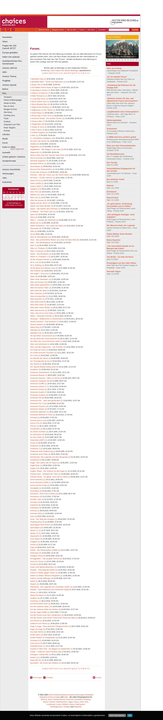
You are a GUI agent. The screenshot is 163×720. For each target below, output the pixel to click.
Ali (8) (32, 234)
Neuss (71, 704)
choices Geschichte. (11, 169)
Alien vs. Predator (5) (39, 248)
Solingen (66, 707)
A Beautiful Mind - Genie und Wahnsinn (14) (48, 82)
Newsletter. (7, 37)
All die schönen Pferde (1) (41, 259)
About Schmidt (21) (38, 158)
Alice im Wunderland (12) (40, 237)
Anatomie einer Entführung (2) (42, 451)
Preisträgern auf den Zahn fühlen (121, 263)
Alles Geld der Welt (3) (39, 290)
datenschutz (74, 695)
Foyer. (6, 118)
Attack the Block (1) (38, 595)
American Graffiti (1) (38, 384)
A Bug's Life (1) (36, 85)
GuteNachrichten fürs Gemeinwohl (12, 62)
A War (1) (34, 135)
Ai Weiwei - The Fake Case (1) (43, 211)
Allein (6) (34, 276)
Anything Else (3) (37, 522)
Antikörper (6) (36, 508)
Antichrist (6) (35, 505)
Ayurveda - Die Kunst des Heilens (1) (45, 663)
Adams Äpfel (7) (37, 186)
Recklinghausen (56, 707)
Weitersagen (37, 677)
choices (51, 697)
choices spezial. (9, 85)
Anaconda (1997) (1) (38, 440)
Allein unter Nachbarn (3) (40, 279)
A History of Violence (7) (40, 93)
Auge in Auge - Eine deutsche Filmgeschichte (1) (50, 626)
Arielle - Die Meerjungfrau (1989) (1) (45, 550)
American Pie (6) (37, 398)
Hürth (82, 702)
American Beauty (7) (38, 375)
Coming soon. (9, 115)
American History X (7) (39, 386)
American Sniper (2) (38, 409)
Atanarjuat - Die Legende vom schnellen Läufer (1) (51, 587)
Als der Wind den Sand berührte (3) (45, 338)
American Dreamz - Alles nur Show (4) (46, 378)
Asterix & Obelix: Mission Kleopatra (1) (46, 575)
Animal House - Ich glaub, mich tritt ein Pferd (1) (50, 477)
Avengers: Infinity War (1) (40, 654)
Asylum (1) (34, 584)
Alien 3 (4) (34, 245)
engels (57, 697)
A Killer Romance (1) (38, 96)
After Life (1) (35, 197)
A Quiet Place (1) (37, 113)
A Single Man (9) (37, 124)
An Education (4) (37, 434)
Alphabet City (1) (37, 333)
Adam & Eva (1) (36, 180)
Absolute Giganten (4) (39, 161)
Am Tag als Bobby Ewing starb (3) (44, 367)
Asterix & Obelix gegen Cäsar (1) (44, 573)
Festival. (7, 121)
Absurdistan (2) (36, 166)
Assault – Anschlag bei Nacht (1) (43, 570)
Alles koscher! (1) (37, 299)
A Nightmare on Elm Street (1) (42, 110)
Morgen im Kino (58, 30)
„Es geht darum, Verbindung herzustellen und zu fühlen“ (119, 205)
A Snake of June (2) (38, 127)
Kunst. (5, 143)
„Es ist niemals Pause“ (117, 77)
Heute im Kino (43, 30)
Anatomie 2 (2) (36, 449)
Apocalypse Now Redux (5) (41, 525)
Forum (81, 30)
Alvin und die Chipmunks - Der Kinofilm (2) (48, 347)
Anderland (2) (36, 460)
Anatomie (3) (35, 446)
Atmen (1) (34, 592)
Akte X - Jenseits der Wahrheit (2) (44, 220)
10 (20, 196)
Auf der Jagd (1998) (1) (40, 612)
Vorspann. (8, 97)
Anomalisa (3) (36, 491)
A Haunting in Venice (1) (40, 90)
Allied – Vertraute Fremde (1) (42, 316)
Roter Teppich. (10, 128)
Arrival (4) (34, 564)
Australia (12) (35, 640)
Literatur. (6, 134)
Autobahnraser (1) (37, 646)
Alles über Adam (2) (38, 305)
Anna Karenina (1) (37, 479)
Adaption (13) (35, 189)
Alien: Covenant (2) (38, 251)
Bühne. (5, 89)
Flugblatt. (6, 81)
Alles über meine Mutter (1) (41, 307)
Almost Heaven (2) (38, 324)
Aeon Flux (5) (35, 192)
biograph (43, 697)
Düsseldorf (78, 699)
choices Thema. (9, 76)
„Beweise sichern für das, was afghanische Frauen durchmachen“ (122, 99)
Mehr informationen (117, 715)
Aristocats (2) (35, 553)
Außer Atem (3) (36, 635)
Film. (4, 93)
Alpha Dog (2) (36, 327)
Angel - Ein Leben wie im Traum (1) (45, 463)
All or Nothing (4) (37, 265)
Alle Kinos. (8, 112)
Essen (45, 702)
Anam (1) (34, 443)
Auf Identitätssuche (115, 154)
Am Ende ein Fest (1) (39, 350)
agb (81, 695)
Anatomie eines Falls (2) (40, 454)
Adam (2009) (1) (37, 183)
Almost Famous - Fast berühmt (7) (44, 322)
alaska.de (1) (35, 223)
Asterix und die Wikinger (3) (41, 578)
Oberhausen (80, 704)
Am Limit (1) (35, 355)
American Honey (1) (38, 389)
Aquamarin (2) (36, 536)
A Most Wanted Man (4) (40, 104)
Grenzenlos (112, 129)
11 (23, 196)
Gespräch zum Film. (12, 124)
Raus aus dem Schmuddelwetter (121, 146)
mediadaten (89, 695)
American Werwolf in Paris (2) (42, 415)
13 (7, 199)
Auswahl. (6, 152)
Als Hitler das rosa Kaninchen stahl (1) (46, 341)
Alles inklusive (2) (37, 293)
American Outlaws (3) (39, 395)
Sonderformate (9, 161)
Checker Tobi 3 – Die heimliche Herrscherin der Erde (123, 57)
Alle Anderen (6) (37, 271)
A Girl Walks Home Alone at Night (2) (45, 87)
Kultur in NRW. (9, 147)
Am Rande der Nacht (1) (40, 358)
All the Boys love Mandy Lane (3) (44, 268)
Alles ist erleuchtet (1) (39, 296)
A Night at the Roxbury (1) (41, 107)
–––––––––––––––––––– (13, 165)
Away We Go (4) (37, 660)
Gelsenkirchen (61, 702)
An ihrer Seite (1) (37, 437)
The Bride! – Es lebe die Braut (120, 257)
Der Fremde (112, 162)
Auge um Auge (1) (37, 629)
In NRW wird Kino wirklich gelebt (121, 137)
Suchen (135, 30)
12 (4, 199)
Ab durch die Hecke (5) (39, 141)
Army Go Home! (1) (38, 561)
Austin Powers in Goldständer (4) (44, 637)
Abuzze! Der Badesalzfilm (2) (42, 169)
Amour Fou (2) (36, 423)
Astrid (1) (34, 581)
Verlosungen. (8, 173)
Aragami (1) (35, 542)
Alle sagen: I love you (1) (40, 273)
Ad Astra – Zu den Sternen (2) (42, 178)
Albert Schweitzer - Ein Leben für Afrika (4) (48, 226)
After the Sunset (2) (38, 200)
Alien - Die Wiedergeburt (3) (41, 242)
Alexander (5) (35, 228)
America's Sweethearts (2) (41, 372)
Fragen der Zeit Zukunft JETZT (15, 46)
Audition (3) (35, 598)
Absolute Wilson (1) (38, 163)
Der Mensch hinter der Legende (121, 225)
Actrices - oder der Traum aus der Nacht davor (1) (51, 175)
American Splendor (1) (39, 412)
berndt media (54, 695)
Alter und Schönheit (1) (39, 344)
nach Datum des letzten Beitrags (64, 70)
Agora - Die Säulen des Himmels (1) (45, 209)
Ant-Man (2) (35, 502)
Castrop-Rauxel (59, 699)
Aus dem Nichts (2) (38, 632)
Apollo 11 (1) (35, 530)
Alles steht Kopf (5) (38, 302)
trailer (66, 697)
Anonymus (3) (36, 496)
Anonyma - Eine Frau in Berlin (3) (44, 494)
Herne (76, 702)
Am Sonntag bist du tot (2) (41, 361)
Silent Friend (112, 198)
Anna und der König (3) (40, 485)
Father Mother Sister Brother (119, 234)
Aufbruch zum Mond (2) (40, 623)
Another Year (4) (37, 499)
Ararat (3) (34, 544)
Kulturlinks (7, 182)
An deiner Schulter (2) (39, 432)
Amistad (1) (35, 417)
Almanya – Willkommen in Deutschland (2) (48, 319)
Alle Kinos (91, 30)
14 (10, 199)
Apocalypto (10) (36, 527)
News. (5, 41)
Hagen (70, 702)
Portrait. (7, 131)
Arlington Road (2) (37, 556)
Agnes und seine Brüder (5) (41, 206)
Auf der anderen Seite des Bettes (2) (45, 609)
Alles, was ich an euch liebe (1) (43, 313)
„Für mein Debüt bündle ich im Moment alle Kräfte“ (120, 247)
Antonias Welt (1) (37, 513)
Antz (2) (33, 516)
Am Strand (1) (36, 364)
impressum (64, 695)
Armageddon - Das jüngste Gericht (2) (46, 559)
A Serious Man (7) (37, 121)
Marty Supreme (113, 240)
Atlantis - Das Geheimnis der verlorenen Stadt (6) (50, 589)
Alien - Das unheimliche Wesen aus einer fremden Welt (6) (54, 240)
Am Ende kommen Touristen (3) (43, 353)
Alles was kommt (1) (38, 310)
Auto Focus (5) (36, 643)
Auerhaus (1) (35, 601)
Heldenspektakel (114, 120)
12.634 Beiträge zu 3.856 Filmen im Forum (13, 204)
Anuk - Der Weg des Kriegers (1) (43, 519)
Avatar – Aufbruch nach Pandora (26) (45, 652)
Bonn (50, 699)
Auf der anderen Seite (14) (41, 606)
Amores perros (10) (38, 420)
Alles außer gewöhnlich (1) (41, 285)
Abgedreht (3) (36, 147)
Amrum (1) (34, 426)
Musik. (5, 139)
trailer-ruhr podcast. (11, 57)
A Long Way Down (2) (39, 99)
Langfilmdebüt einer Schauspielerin (123, 112)
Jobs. (4, 178)
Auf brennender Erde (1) (40, 604)
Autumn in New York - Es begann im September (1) (51, 649)
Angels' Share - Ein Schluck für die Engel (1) (48, 471)
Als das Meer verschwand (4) (42, 336)
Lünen (58, 704)
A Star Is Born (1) (37, 130)
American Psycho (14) (39, 406)
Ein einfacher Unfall (115, 179)
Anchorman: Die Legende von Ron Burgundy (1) (50, 457)
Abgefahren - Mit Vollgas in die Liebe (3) (47, 149)
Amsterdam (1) (36, 429)
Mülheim (65, 704)
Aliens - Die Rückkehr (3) (40, 254)
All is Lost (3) (35, 262)
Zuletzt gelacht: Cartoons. (14, 157)
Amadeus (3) (35, 369)
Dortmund (69, 699)
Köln (86, 702)
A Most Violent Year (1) (39, 101)
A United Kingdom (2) (39, 132)
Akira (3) (33, 217)
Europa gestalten (10, 52)
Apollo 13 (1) (35, 533)
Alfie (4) (33, 231)
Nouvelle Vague (114, 271)
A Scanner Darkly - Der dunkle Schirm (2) (47, 118)
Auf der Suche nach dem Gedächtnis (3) (47, 615)
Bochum (44, 699)
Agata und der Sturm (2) (40, 203)
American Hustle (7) (38, 392)
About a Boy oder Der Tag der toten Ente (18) (49, 155)
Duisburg (87, 699)
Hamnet (110, 185)
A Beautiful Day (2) (38, 79)
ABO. (4, 72)
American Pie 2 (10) (38, 403)
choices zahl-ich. (9, 68)
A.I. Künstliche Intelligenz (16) (42, 138)
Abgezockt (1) (36, 152)
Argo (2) (33, 547)
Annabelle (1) (35, 488)
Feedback (49, 677)
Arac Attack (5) (36, 539)
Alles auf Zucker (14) (39, 282)
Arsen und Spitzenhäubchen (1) (43, 567)
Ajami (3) (34, 214)
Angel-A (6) (35, 468)
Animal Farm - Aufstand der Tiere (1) (45, 474)
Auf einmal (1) (36, 621)
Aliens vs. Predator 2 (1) (40, 257)
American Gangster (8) (39, 381)
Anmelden (102, 30)
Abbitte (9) (34, 144)
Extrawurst (111, 192)
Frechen (52, 702)
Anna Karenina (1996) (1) (40, 482)
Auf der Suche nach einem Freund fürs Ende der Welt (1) (54, 618)
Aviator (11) (35, 657)
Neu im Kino (71, 30)
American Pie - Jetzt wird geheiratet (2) (46, 400)
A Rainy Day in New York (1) (42, 116)
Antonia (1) (34, 511)
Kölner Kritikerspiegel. (13, 100)
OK (130, 715)
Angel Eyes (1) (36, 465)
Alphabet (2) (35, 330)
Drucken (99, 677)
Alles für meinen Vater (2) (40, 288)
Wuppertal (78, 707)
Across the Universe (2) (40, 172)
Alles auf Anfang (114, 68)
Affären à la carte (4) (38, 195)
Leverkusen (51, 704)
